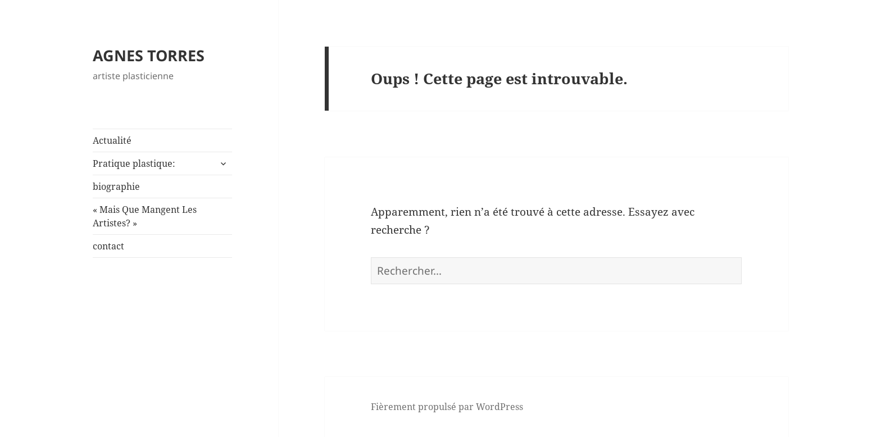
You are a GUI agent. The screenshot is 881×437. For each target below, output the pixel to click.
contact (108, 246)
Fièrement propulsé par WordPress (447, 406)
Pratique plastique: (134, 163)
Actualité (112, 140)
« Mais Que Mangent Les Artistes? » (145, 216)
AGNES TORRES (149, 55)
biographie (116, 186)
